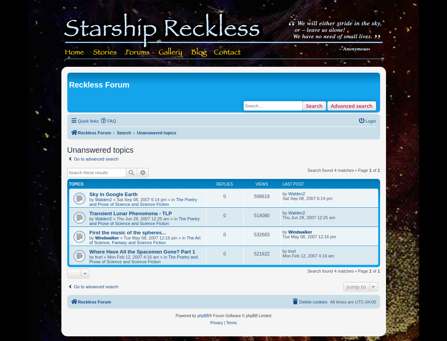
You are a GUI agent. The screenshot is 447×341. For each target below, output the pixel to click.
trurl (98, 257)
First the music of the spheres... (128, 233)
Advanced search (352, 105)
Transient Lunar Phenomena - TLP (131, 213)
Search (314, 105)
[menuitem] (108, 121)
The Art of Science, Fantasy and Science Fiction (145, 240)
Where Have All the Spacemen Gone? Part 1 (142, 252)
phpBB (203, 316)
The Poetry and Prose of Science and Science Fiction (143, 202)
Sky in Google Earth (114, 194)
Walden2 (103, 199)
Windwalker (107, 238)
